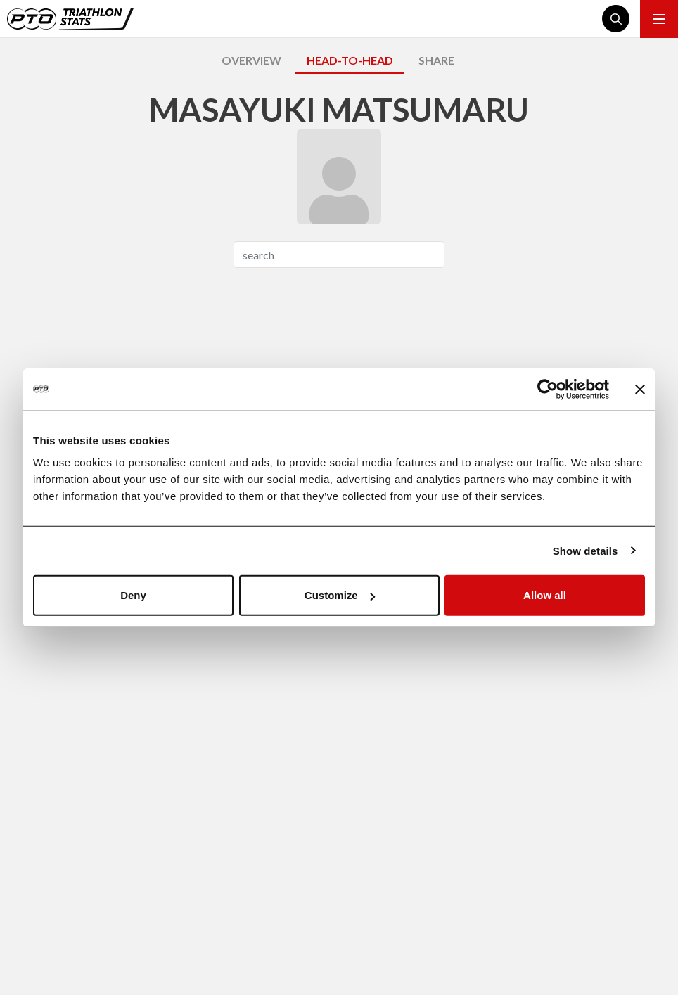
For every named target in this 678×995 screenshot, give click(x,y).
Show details (585, 550)
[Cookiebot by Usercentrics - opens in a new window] (547, 388)
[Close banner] (640, 389)
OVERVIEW (251, 60)
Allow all (544, 595)
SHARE (436, 60)
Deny (133, 595)
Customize (340, 595)
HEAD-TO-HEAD (350, 60)
